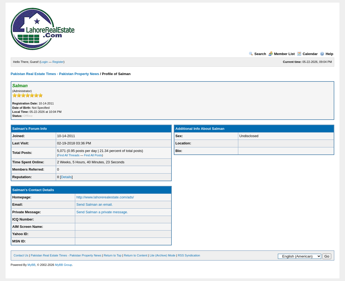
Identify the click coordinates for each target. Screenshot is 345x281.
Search (257, 54)
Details (66, 177)
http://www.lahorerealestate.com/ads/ (105, 197)
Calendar (307, 54)
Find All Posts (93, 155)
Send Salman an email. (94, 204)
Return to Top (113, 255)
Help (326, 54)
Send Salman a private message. (102, 212)
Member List (281, 54)
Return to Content (135, 255)
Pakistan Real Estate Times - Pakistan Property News (55, 74)
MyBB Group (63, 264)
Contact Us (21, 255)
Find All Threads (68, 155)
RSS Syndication (189, 255)
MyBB (31, 264)
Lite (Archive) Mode (162, 255)
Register (58, 61)
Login (44, 61)
